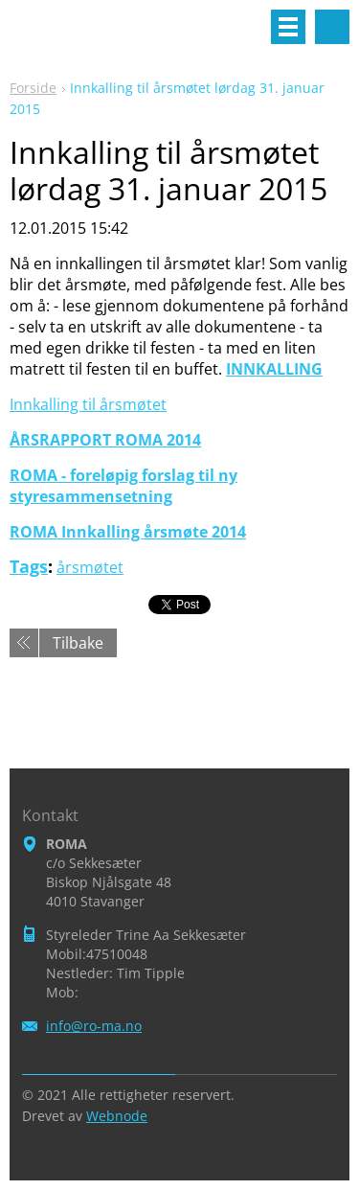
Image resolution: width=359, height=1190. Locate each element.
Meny (288, 27)
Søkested (332, 27)
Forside (33, 88)
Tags (29, 566)
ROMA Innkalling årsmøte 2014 (128, 531)
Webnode (116, 1116)
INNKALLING (274, 368)
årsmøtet (89, 567)
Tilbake (78, 642)
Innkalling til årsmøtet (88, 404)
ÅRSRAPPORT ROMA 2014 (105, 439)
